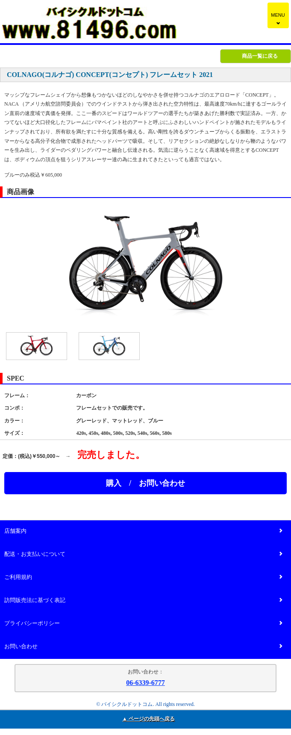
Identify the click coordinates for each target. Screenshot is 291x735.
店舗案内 (143, 531)
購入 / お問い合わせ (145, 483)
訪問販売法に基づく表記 (143, 600)
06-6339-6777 (145, 682)
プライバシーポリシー (143, 623)
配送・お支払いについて (143, 554)
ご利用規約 (143, 577)
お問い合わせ (143, 646)
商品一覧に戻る (260, 56)
